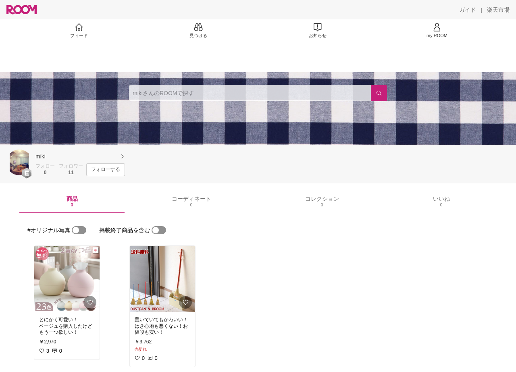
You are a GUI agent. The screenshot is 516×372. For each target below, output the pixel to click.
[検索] (379, 93)
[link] (67, 279)
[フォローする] (105, 169)
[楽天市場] (498, 9)
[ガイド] (467, 9)
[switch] (79, 230)
